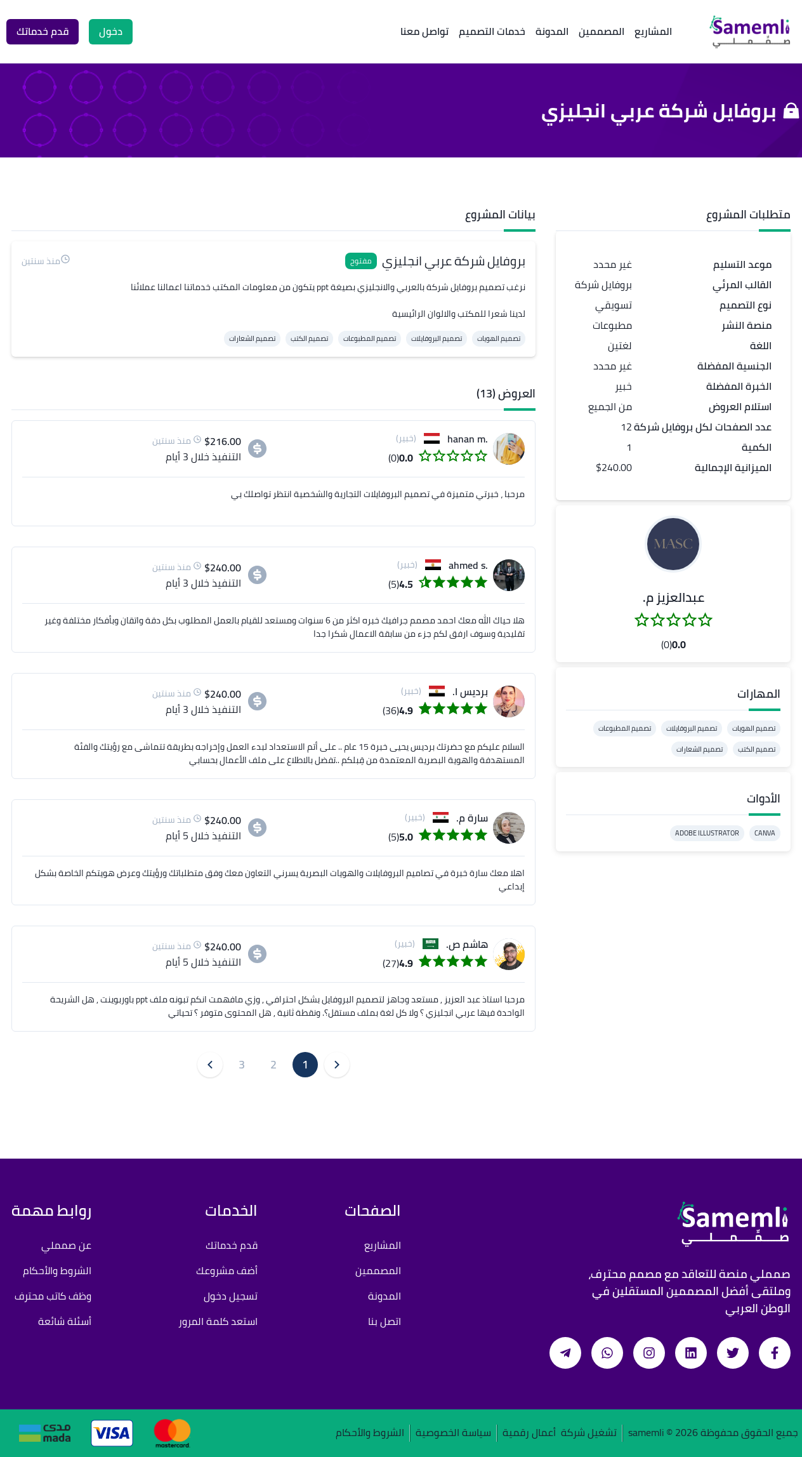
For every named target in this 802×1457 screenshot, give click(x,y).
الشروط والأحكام (57, 1270)
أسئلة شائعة (64, 1321)
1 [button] (305, 1064)
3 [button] (242, 1064)
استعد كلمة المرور (218, 1321)
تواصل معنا (424, 31)
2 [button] (273, 1064)
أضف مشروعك (227, 1270)
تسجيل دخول (231, 1295)
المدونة (552, 31)
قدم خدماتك (232, 1244)
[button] (673, 544)
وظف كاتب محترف (53, 1295)
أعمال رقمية (529, 1433)
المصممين (601, 31)
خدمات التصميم (492, 31)
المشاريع (653, 31)
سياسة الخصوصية (453, 1433)
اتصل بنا (384, 1321)
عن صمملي (66, 1244)
